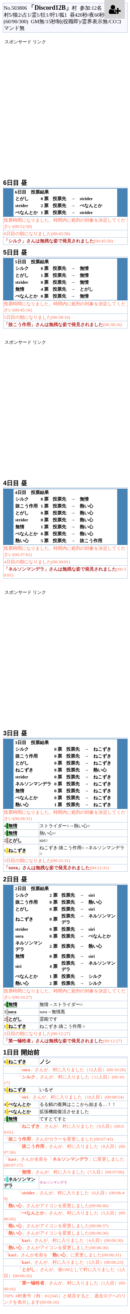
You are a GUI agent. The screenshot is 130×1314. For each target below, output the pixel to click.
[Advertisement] (65, 110)
